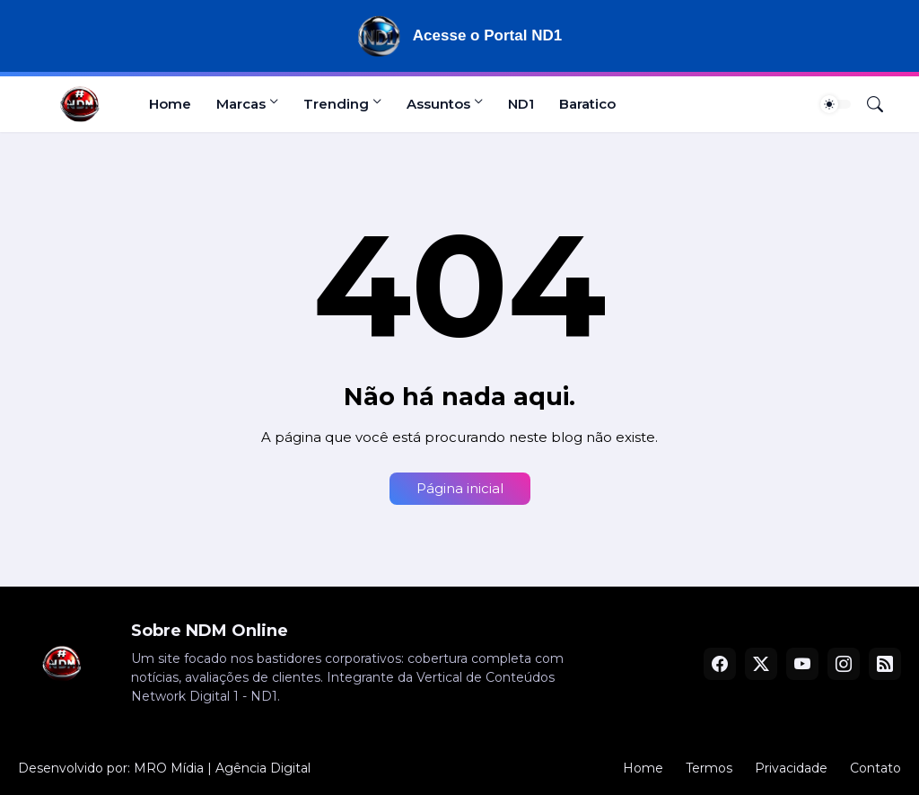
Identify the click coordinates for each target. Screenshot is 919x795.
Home (170, 103)
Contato (875, 768)
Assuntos (438, 103)
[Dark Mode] (835, 104)
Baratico (587, 103)
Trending (336, 103)
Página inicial (459, 488)
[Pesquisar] (868, 104)
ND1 (521, 103)
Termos (709, 768)
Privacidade (791, 768)
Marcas (241, 103)
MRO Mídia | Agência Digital (222, 768)
